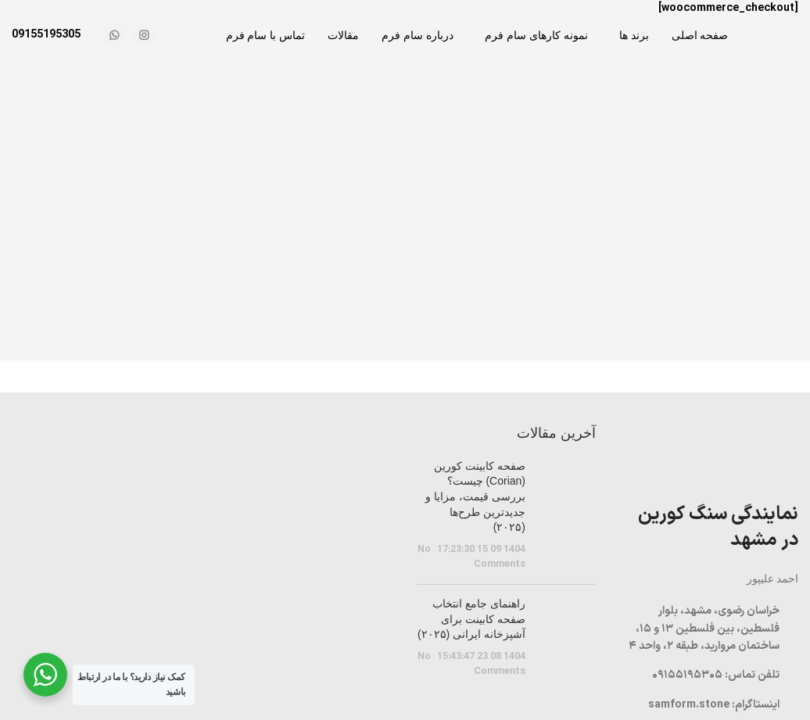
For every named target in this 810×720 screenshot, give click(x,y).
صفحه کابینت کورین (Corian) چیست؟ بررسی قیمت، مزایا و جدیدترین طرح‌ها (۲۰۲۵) (475, 496)
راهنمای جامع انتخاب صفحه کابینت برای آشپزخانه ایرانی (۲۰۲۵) (471, 618)
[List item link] (708, 675)
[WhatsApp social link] (114, 35)
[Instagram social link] (144, 35)
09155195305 (46, 35)
